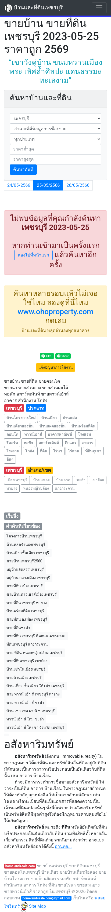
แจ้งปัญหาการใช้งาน (55, 367)
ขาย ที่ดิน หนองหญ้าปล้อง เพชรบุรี (34, 652)
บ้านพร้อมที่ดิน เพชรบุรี (25, 611)
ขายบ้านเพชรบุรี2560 (24, 561)
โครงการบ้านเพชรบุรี (24, 536)
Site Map (37, 906)
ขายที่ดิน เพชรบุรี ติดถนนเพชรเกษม (35, 636)
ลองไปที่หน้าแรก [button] (33, 255)
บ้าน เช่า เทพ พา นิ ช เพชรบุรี (30, 711)
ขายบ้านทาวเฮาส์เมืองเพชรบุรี (31, 594)
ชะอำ (80, 480)
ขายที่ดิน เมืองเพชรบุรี (24, 586)
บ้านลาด (63, 480)
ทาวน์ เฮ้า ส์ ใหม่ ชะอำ (25, 719)
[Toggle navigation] (99, 7)
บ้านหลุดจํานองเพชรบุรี (25, 544)
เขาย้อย (97, 480)
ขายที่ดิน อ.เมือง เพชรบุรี (26, 619)
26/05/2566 (77, 185)
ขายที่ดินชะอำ (18, 627)
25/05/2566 (48, 185)
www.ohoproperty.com (55, 311)
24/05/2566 (18, 185)
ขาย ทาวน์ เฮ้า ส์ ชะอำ (25, 702)
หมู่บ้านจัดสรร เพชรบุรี (25, 569)
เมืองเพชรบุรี (16, 480)
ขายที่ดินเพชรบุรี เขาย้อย (27, 661)
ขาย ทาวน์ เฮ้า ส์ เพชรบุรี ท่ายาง (33, 694)
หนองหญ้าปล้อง (36, 488)
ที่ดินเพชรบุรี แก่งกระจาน (27, 644)
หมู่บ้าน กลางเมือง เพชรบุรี (28, 578)
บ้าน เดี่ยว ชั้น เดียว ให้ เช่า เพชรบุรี (35, 686)
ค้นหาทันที (23, 169)
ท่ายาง (11, 488)
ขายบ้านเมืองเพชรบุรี (24, 677)
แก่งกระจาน (65, 488)
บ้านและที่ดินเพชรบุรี (33, 8)
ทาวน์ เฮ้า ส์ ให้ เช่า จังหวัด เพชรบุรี (35, 727)
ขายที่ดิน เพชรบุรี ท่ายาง (26, 602)
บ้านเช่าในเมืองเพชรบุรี (25, 669)
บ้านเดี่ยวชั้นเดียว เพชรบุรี (27, 553)
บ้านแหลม (41, 480)
